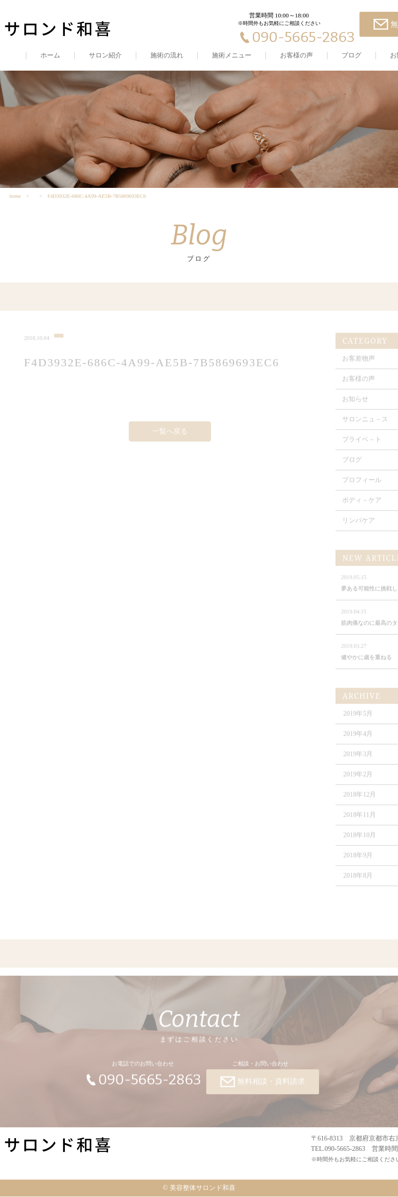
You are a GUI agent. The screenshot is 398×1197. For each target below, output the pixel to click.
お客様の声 (296, 55)
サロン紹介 (105, 55)
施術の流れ (166, 55)
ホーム (50, 55)
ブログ (351, 55)
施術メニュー (231, 55)
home (15, 196)
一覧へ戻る (169, 436)
